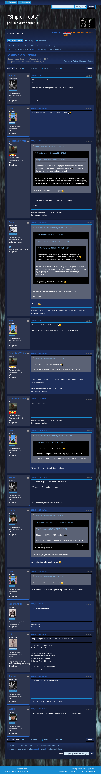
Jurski (12, 510)
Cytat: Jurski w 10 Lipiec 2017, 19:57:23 (49, 576)
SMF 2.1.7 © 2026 (11, 768)
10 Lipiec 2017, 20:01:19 (39, 571)
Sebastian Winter (17, 141)
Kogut (12, 108)
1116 (35, 68)
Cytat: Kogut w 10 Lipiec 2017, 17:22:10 (49, 358)
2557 (57, 68)
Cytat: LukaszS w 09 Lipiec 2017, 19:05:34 (52, 153)
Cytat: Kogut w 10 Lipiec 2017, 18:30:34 (49, 515)
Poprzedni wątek (71, 61)
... (27, 68)
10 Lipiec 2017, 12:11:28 (39, 75)
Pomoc (73, 768)
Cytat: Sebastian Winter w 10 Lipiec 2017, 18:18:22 (53, 436)
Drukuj (90, 68)
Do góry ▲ (92, 768)
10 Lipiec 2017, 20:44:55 (39, 604)
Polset (12, 222)
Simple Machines (22, 768)
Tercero (12, 75)
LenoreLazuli (15, 604)
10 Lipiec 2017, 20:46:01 (39, 634)
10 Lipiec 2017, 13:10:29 (39, 108)
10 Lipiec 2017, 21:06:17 (39, 676)
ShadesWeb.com (22, 771)
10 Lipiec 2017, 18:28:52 (39, 398)
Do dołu (10, 68)
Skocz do (60, 754)
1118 (46, 68)
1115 (30, 68)
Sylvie (43, 50)
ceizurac (13, 634)
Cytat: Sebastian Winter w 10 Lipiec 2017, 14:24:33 (53, 228)
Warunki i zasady (82, 768)
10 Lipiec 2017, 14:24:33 (39, 141)
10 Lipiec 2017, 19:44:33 (39, 477)
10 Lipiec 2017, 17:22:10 (39, 320)
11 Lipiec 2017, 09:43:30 (39, 709)
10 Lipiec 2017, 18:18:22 (39, 353)
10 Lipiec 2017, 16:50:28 (39, 222)
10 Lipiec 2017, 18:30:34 (39, 430)
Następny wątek (86, 61)
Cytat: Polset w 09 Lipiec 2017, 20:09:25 (49, 146)
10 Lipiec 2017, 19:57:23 (39, 510)
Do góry (10, 739)
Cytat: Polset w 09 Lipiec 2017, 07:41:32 (52, 160)
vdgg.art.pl (67, 32)
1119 (50, 68)
